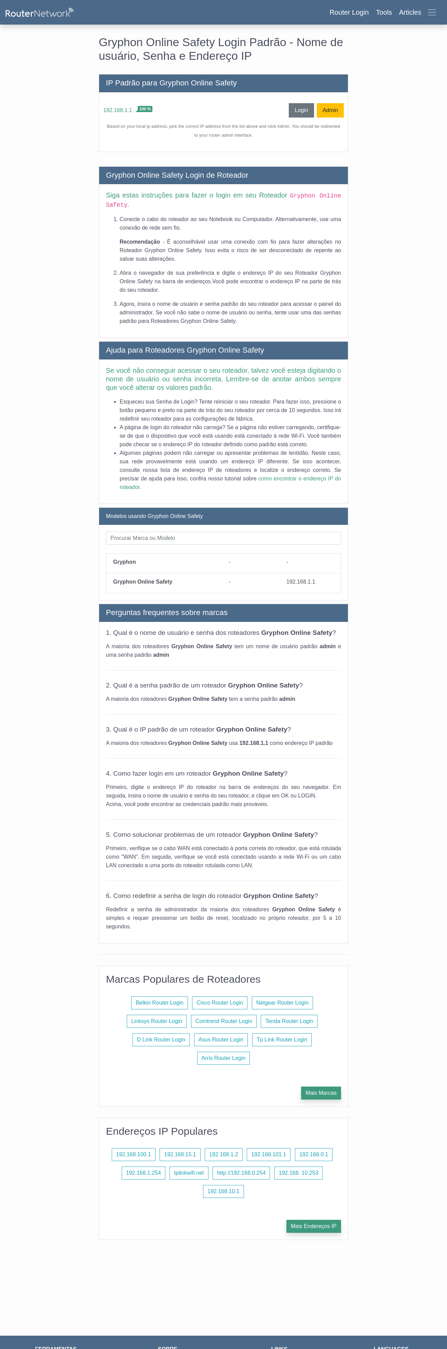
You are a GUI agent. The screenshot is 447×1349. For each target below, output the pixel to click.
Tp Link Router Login (282, 1040)
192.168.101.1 (268, 1154)
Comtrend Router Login (223, 1021)
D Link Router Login (161, 1040)
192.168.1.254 (143, 1173)
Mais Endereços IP (314, 1226)
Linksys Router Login (156, 1021)
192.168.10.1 (223, 1191)
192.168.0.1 (313, 1154)
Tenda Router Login (289, 1021)
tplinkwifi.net (189, 1173)
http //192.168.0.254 (241, 1173)
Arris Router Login (224, 1058)
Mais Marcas (321, 1093)
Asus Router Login (221, 1040)
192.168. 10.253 (299, 1173)
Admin (330, 110)
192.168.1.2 (223, 1154)
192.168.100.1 (133, 1154)
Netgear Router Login (282, 1003)
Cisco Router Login (220, 1003)
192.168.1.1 (117, 110)
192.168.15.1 (180, 1154)
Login (301, 110)
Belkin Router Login (160, 1003)
